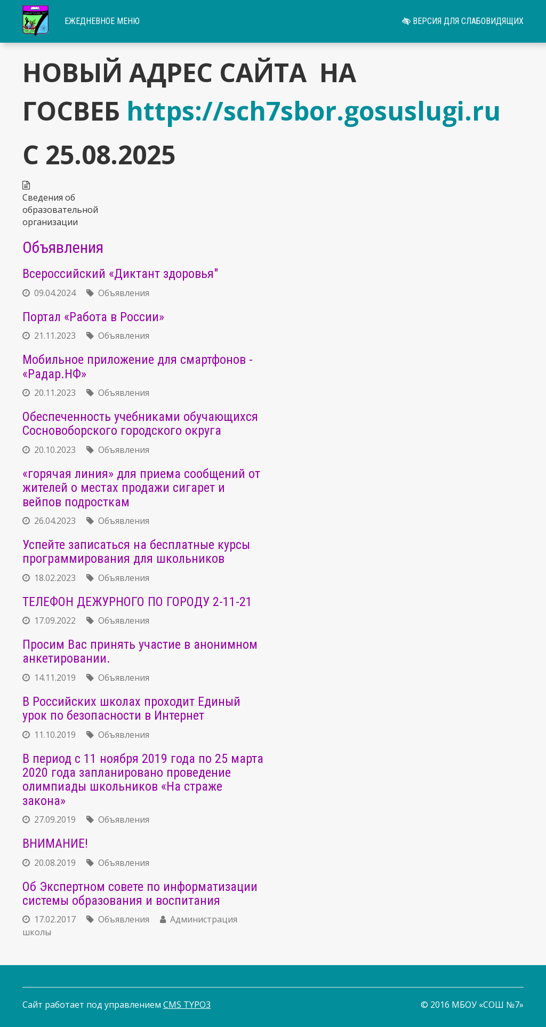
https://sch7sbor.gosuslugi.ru (313, 110)
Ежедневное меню (102, 21)
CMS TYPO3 (187, 1004)
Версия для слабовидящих (463, 21)
